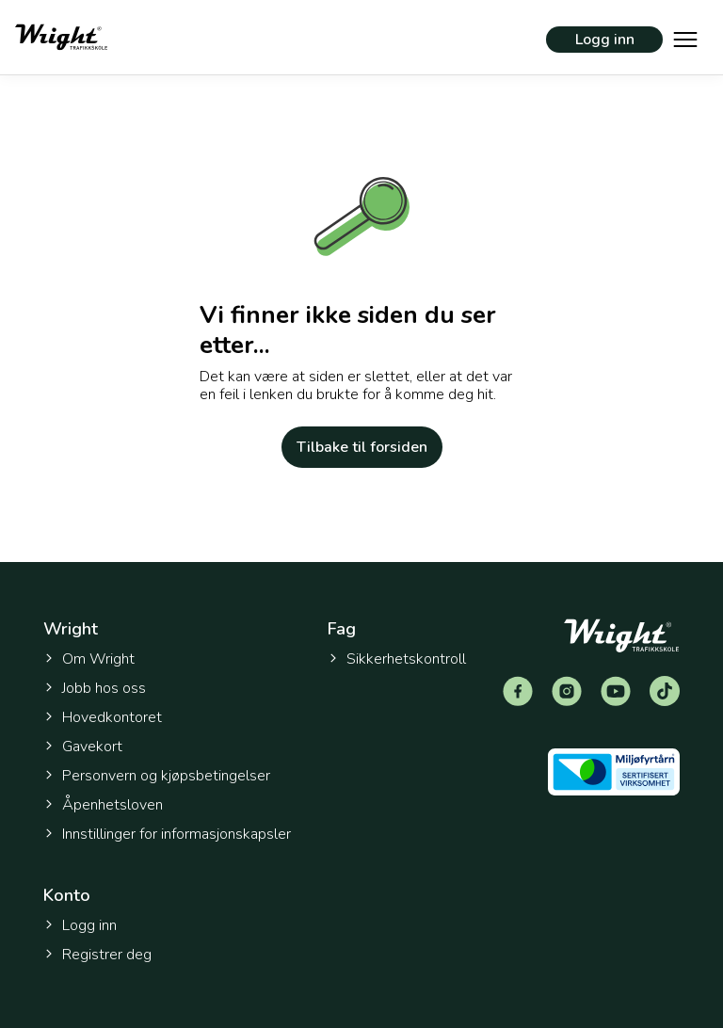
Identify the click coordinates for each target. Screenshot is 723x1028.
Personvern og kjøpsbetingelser (156, 775)
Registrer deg (97, 954)
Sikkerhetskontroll (397, 659)
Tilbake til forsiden (362, 447)
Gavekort (82, 746)
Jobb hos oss (94, 688)
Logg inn (605, 39)
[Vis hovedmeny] (685, 38)
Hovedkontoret (102, 717)
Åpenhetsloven (103, 805)
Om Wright (89, 659)
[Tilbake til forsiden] (61, 37)
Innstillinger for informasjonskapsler (167, 834)
